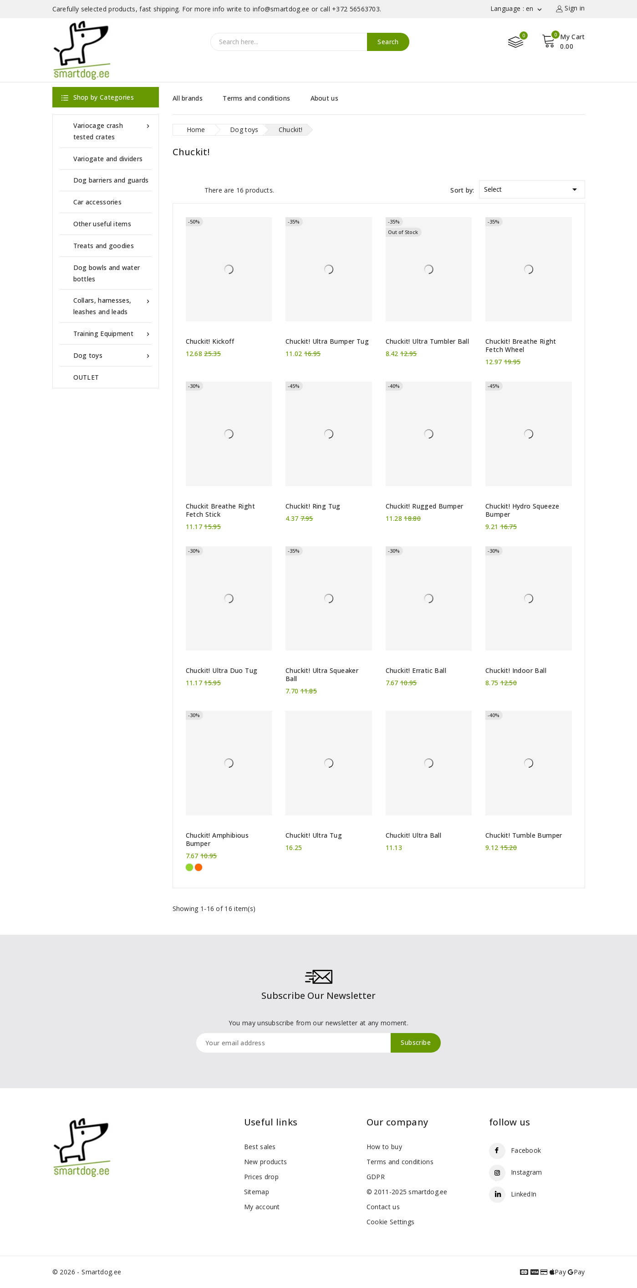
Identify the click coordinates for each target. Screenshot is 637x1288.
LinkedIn (523, 1194)
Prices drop (261, 1176)
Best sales (260, 1146)
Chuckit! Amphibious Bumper (217, 839)
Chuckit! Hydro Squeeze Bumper (522, 510)
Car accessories (97, 202)
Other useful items (102, 223)
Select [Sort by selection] (532, 188)
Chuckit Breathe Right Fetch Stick (220, 510)
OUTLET (86, 377)
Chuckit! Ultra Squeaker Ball (321, 675)
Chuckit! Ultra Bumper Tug (327, 341)
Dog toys (112, 355)
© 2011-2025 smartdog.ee (407, 1191)
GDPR (376, 1176)
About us (324, 98)
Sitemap (256, 1191)
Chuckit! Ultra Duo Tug (222, 671)
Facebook (526, 1150)
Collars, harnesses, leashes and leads (112, 305)
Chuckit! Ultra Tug (313, 835)
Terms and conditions (256, 98)
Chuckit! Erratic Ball (416, 671)
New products (265, 1161)
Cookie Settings (391, 1221)
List (193, 189)
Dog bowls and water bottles (106, 273)
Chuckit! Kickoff (210, 341)
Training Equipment (112, 333)
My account (262, 1206)
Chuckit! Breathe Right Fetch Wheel (520, 345)
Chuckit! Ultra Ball (414, 835)
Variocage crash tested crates (112, 130)
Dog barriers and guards (111, 180)
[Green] (189, 867)
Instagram (526, 1172)
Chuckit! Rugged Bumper (425, 506)
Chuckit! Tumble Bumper (523, 835)
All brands (188, 98)
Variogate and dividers (108, 158)
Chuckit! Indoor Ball (515, 671)
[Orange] (198, 867)
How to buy (384, 1146)
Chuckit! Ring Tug (313, 506)
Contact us (383, 1206)
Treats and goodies (103, 245)
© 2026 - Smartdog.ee (87, 1272)
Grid (177, 189)
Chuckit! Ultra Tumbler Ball (427, 341)
